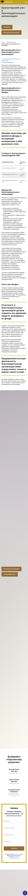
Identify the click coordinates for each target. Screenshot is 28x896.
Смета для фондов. (8, 62)
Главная (3, 42)
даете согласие (18, 854)
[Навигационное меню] (26, 2)
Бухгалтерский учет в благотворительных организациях (10, 44)
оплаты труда (13, 260)
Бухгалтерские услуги (11, 42)
